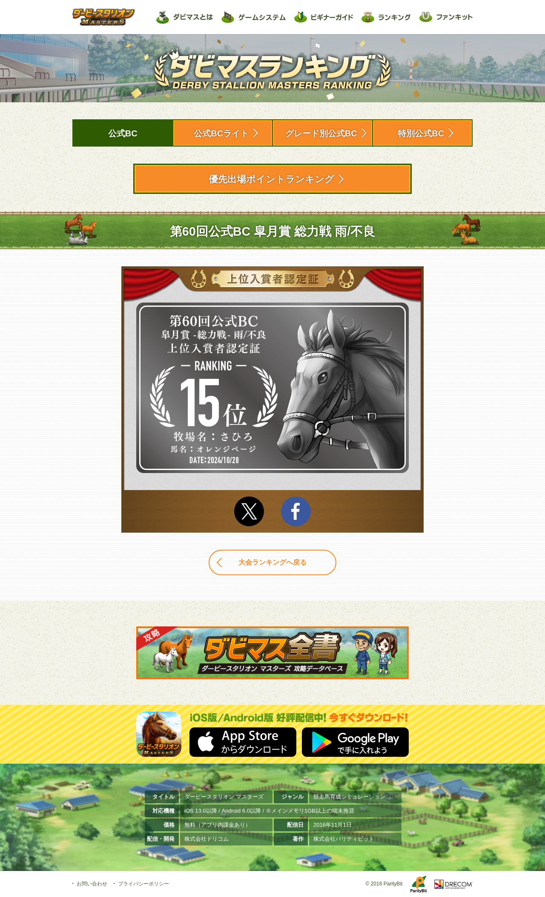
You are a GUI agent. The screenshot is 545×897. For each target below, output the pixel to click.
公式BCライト (221, 133)
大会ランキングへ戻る (272, 562)
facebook (296, 511)
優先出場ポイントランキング (271, 179)
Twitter (249, 511)
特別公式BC (421, 133)
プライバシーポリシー (143, 884)
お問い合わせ (92, 884)
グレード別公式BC (321, 133)
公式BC (123, 133)
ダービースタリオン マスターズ (103, 17)
